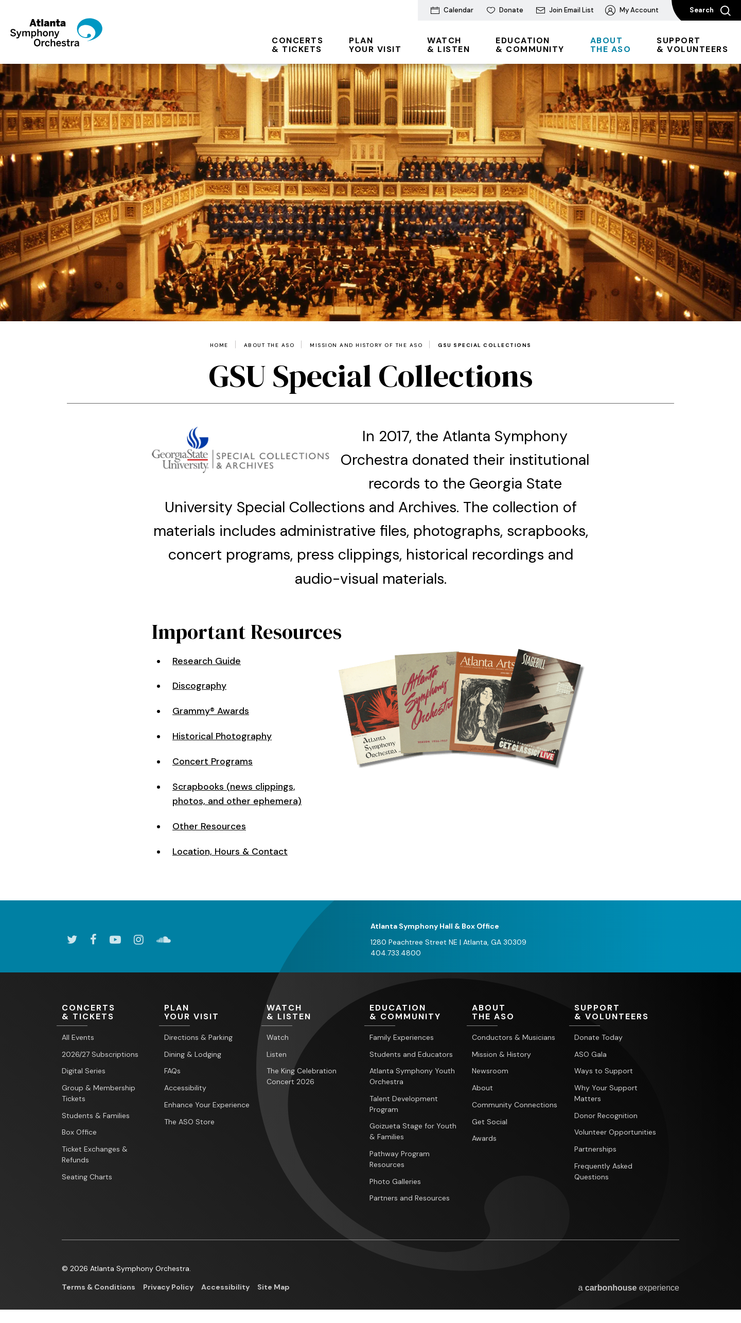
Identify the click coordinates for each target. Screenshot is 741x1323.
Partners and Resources (409, 1198)
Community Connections (514, 1104)
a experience (628, 1287)
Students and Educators (411, 1054)
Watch (278, 1037)
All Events (78, 1037)
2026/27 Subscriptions (100, 1054)
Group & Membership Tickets (98, 1093)
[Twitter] (72, 939)
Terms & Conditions (98, 1287)
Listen (277, 1054)
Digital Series (83, 1070)
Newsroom (490, 1070)
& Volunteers (692, 45)
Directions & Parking (198, 1037)
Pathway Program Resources (399, 1159)
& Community (530, 45)
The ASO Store (189, 1121)
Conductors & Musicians (513, 1037)
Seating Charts (87, 1176)
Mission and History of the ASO (366, 345)
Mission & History (501, 1054)
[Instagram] (139, 939)
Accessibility (185, 1087)
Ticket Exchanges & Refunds (95, 1154)
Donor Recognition (606, 1115)
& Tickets (297, 45)
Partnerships (595, 1149)
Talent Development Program (403, 1104)
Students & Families (96, 1115)
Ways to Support (603, 1070)
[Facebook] (93, 939)
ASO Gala (590, 1054)
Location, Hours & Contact (230, 851)
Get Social (489, 1121)
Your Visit (375, 45)
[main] (370, 482)
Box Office (79, 1132)
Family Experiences (401, 1037)
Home (219, 345)
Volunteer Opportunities (615, 1132)
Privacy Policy (168, 1287)
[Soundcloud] (163, 939)
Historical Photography (222, 736)
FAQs (172, 1070)
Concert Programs (212, 761)
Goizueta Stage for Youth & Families (412, 1131)
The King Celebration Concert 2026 (302, 1076)
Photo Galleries (395, 1181)
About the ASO (269, 345)
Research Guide (206, 661)
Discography (199, 686)
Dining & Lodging (192, 1054)
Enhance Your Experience (207, 1104)
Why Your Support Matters (606, 1093)
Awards (484, 1138)
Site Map (273, 1287)
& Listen (448, 45)
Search (710, 11)
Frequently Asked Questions (603, 1171)
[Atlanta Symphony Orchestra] (66, 48)
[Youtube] (115, 939)
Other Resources (209, 826)
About (482, 1087)
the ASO (610, 45)
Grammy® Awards (210, 711)
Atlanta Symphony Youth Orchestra (412, 1076)
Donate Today (598, 1037)
